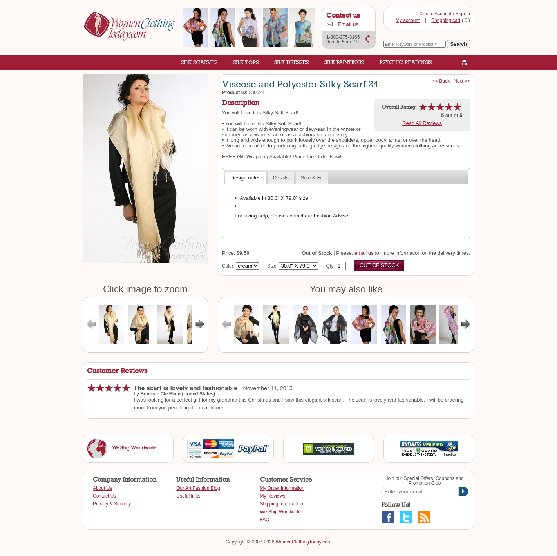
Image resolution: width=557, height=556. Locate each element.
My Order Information (282, 488)
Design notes (245, 178)
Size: (272, 266)
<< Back (441, 81)
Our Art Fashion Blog (198, 488)
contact (295, 216)
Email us (348, 24)
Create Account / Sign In (445, 13)
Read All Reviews (422, 123)
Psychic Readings (406, 62)
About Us (102, 488)
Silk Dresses (291, 62)
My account (408, 20)
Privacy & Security (112, 504)
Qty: (330, 266)
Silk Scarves (199, 62)
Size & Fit (312, 178)
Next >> (462, 81)
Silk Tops (246, 62)
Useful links (188, 496)
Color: (228, 266)
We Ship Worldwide (280, 511)
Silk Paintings (344, 62)
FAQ (264, 519)
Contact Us (104, 496)
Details (280, 178)
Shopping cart (445, 20)
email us (363, 253)
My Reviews (273, 496)
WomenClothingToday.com (303, 542)
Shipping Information (281, 504)
